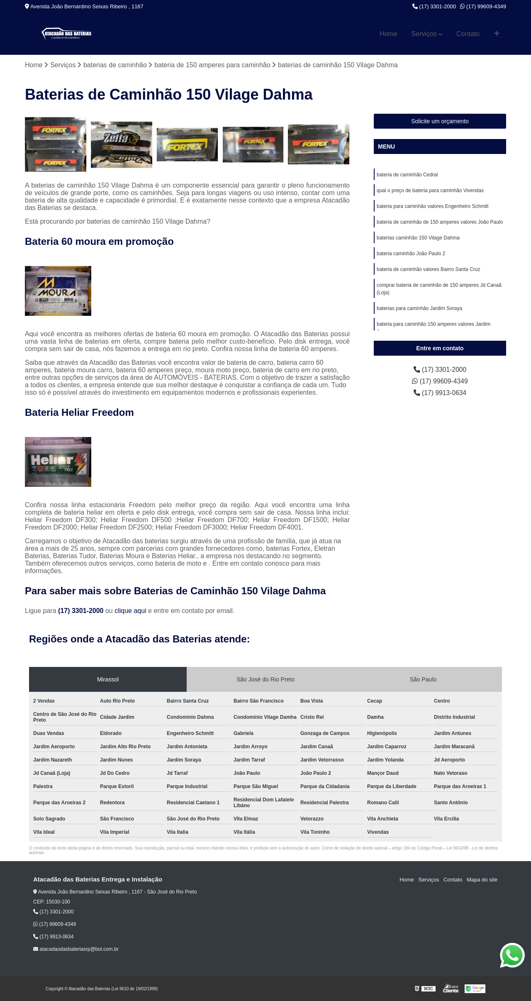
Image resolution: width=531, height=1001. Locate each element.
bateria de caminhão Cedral (407, 175)
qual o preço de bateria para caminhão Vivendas (430, 190)
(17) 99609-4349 (483, 6)
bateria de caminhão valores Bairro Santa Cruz (428, 269)
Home (388, 33)
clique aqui (130, 610)
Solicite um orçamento (440, 121)
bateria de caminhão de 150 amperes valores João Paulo (440, 222)
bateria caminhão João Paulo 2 (411, 253)
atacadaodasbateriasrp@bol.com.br (76, 949)
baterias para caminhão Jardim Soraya (419, 308)
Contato (468, 33)
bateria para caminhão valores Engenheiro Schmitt (432, 206)
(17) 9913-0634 (440, 392)
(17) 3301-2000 (434, 6)
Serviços (424, 33)
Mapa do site (482, 879)
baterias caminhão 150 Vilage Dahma (418, 238)
